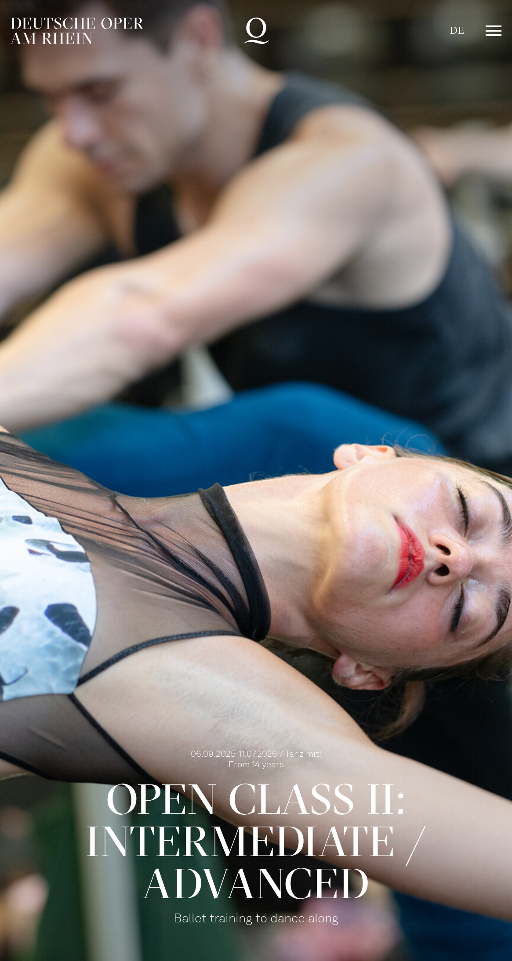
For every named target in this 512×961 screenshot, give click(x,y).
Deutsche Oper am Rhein (77, 31)
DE (457, 30)
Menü (493, 31)
